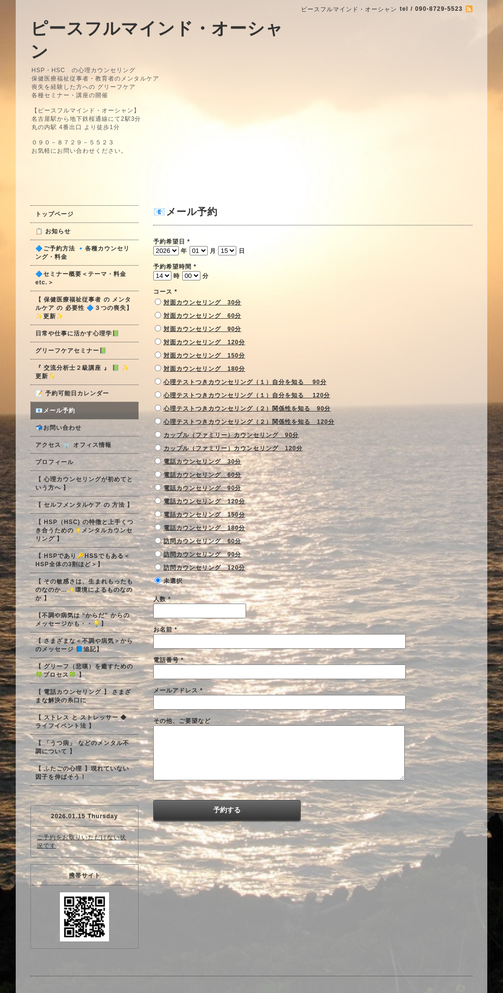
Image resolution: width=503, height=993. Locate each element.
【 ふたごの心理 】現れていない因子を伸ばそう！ (82, 772)
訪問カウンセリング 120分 (204, 567)
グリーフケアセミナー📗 (71, 350)
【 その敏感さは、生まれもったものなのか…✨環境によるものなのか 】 (84, 590)
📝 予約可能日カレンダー (72, 393)
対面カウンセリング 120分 (204, 342)
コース (165, 291)
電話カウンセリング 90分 (202, 488)
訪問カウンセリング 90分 (202, 554)
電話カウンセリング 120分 (204, 501)
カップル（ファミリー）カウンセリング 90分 (231, 435)
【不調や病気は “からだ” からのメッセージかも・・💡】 (82, 619)
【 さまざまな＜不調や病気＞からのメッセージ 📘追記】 (84, 645)
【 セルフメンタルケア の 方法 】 (84, 504)
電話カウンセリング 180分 (204, 527)
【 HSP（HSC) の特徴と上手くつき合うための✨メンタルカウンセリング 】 (84, 530)
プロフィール (54, 462)
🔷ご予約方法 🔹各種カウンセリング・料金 (82, 252)
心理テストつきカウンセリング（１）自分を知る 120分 (247, 395)
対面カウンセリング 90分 (202, 329)
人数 (162, 599)
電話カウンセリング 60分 (202, 474)
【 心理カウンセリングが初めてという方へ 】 (84, 483)
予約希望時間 (174, 266)
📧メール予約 (55, 410)
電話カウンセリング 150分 (204, 514)
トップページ (54, 214)
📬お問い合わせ (58, 427)
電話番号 (168, 660)
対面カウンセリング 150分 (204, 355)
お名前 (165, 629)
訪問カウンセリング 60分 (202, 541)
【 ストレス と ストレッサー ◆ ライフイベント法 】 (81, 721)
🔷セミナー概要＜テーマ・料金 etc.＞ (80, 278)
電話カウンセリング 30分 (202, 461)
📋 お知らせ (56, 231)
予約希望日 (171, 241)
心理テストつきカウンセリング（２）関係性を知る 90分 (247, 408)
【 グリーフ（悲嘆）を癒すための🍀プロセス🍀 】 (84, 670)
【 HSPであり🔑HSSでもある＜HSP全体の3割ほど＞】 (82, 560)
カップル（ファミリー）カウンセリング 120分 (233, 448)
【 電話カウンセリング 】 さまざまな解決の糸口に (83, 696)
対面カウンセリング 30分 (202, 302)
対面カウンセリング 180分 (204, 368)
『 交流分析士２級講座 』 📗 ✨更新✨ (82, 372)
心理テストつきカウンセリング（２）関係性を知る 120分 (249, 421)
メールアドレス (178, 690)
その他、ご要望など (182, 720)
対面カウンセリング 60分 (202, 315)
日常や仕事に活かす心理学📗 (77, 333)
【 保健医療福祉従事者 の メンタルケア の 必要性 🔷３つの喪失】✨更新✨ (84, 308)
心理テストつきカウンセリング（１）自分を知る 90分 (245, 382)
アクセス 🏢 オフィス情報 (73, 444)
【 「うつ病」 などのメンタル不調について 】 (82, 747)
